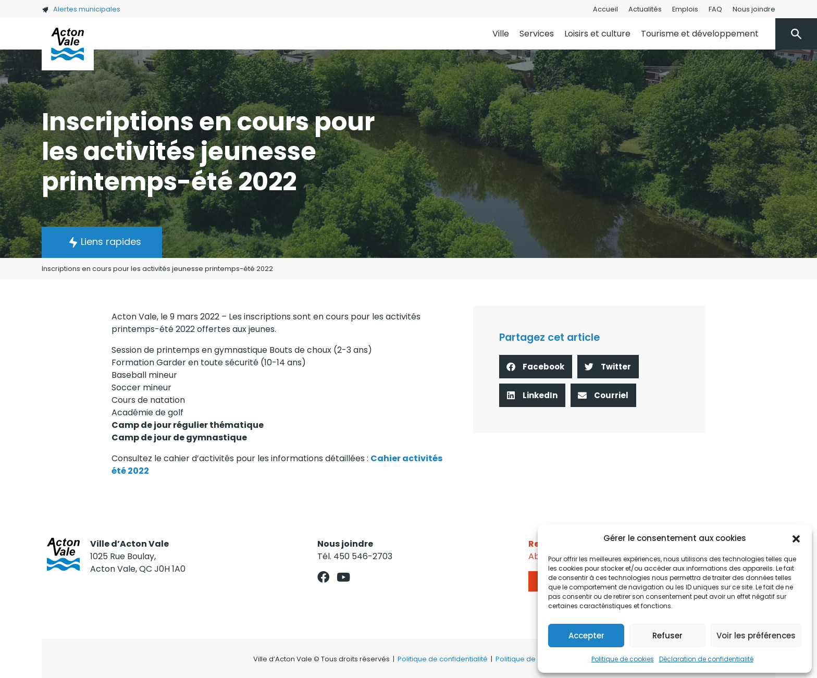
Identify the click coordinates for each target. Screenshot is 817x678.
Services (536, 34)
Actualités (645, 9)
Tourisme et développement (700, 34)
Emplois (685, 9)
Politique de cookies (622, 659)
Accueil (605, 9)
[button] (796, 538)
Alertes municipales (81, 9)
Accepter (586, 635)
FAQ (715, 9)
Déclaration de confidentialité (706, 659)
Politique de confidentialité (443, 659)
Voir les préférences (756, 635)
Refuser (667, 635)
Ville (500, 34)
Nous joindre (754, 9)
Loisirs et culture (597, 34)
